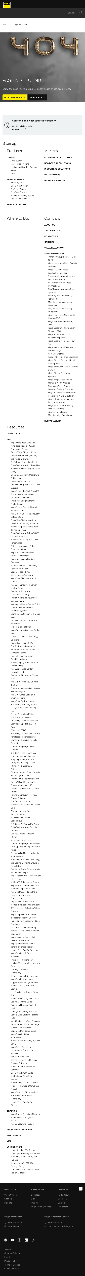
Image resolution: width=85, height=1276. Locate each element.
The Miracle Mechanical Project (25, 927)
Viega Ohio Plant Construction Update (24, 580)
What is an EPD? (18, 730)
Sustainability (53, 421)
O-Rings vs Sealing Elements (24, 1011)
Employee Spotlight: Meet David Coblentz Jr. (25, 476)
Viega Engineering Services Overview (23, 560)
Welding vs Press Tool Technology (20, 971)
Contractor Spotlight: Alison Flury (23, 725)
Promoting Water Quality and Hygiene (24, 1158)
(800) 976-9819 (13, 1222)
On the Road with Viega (21, 497)
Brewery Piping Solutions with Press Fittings (24, 664)
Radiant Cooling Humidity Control (22, 987)
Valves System (17, 182)
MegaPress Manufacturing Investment (60, 303)
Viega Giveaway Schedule (22, 1124)
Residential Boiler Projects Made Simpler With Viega (25, 871)
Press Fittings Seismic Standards (63, 357)
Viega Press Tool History (21, 1047)
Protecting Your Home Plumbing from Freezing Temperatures (25, 735)
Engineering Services (19, 1129)
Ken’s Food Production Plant (24, 462)
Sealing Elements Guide (21, 1001)
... (11, 25)
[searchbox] (40, 12)
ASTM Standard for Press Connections (59, 284)
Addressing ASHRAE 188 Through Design (22, 1165)
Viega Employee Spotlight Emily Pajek (25, 632)
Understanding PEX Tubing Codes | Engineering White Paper (26, 1152)
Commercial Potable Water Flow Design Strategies (25, 1171)
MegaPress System (19, 186)
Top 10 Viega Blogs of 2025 (23, 452)
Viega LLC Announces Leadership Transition (58, 271)
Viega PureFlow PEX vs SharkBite (21, 955)
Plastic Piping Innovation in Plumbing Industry (23, 657)
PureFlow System (18, 192)
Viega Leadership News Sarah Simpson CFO (61, 329)
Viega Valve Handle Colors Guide (25, 604)
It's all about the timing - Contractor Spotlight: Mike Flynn (25, 842)
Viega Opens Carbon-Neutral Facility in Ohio (24, 509)
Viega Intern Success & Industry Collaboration (25, 515)
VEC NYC (15, 1120)
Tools (13, 173)
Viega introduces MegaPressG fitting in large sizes (61, 400)
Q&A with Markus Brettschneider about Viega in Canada (25, 774)
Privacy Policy (11, 1261)
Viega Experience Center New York (61, 342)
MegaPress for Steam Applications (20, 1036)
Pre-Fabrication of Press (22, 801)
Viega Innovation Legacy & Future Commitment (22, 554)
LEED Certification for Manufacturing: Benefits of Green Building (26, 484)
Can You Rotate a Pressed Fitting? (22, 835)
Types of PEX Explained (21, 1027)
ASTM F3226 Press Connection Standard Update (25, 651)
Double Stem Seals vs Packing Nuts (24, 1016)
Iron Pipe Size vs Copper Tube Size (24, 994)
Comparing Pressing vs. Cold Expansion (24, 741)
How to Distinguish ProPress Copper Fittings (24, 796)
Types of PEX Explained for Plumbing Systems (22, 609)
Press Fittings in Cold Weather (24, 1082)
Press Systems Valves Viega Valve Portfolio (60, 297)
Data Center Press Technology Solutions (24, 638)
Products (10, 1189)
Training (12, 1111)
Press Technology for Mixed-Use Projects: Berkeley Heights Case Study (25, 468)
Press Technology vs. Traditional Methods (25, 829)
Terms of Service (12, 1264)
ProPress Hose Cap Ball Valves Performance (24, 541)
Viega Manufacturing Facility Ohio (60, 323)
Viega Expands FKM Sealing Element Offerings (60, 407)
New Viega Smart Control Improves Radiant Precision (60, 388)
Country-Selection (13, 1253)
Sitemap (8, 1249)
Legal (7, 1257)
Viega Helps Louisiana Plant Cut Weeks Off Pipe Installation (25, 887)
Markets (8, 1202)
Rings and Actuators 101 (22, 785)
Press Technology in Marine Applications (23, 502)
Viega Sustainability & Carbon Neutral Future (24, 586)
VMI (9, 1141)
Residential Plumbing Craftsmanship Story (20, 593)
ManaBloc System (19, 198)
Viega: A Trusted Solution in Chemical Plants (23, 696)
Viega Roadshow (54, 248)
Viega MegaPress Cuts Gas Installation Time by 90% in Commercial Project (23, 445)
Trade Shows (52, 230)
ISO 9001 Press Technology (23, 753)
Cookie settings (11, 1268)
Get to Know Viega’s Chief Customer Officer (22, 548)
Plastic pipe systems (20, 164)
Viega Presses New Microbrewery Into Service (26, 877)
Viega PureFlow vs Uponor (23, 979)
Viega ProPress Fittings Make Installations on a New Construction (24, 895)
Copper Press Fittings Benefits (24, 982)
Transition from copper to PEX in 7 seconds (25, 922)
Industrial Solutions (57, 169)
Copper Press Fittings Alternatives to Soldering (22, 573)
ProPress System (18, 189)
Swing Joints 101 (18, 814)
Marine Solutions (54, 180)
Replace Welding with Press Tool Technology (25, 964)
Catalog (12, 157)
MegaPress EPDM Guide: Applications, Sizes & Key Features (22, 1076)
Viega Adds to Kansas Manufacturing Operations (60, 413)
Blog (10, 439)
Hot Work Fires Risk (20, 1056)
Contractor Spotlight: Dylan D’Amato (23, 748)
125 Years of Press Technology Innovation (24, 622)
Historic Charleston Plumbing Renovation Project (24, 567)
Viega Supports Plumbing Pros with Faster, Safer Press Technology (24, 1095)
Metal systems (17, 160)
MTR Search (14, 1135)
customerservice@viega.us (58, 1226)
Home (5, 25)
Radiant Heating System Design (25, 998)
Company (63, 1189)
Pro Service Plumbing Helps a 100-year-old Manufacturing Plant (24, 707)
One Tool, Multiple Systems (23, 646)
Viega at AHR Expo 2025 (22, 643)
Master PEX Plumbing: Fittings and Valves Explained (24, 457)
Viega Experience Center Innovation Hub (22, 670)
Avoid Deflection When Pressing (25, 1021)
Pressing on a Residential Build (25, 778)
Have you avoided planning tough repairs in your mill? (23, 758)
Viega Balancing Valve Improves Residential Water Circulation (62, 394)
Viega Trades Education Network (25, 1114)
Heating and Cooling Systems (24, 167)
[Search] (80, 12)
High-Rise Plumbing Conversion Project (25, 1087)
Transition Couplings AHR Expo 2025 (62, 258)
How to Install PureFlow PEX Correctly (23, 1068)
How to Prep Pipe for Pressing (24, 950)
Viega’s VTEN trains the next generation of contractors (23, 945)
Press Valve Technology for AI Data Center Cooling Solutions (24, 522)
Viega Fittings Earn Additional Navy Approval (61, 362)
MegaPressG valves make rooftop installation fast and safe (25, 903)
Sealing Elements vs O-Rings (24, 1060)
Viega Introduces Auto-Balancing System (63, 368)
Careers (49, 242)
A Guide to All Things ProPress (25, 824)
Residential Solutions (57, 163)
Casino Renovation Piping (22, 714)
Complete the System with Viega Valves (25, 615)
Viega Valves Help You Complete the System (25, 683)
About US (49, 225)
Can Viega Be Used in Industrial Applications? (25, 855)
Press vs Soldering (19, 1063)
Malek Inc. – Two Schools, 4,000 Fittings (25, 790)
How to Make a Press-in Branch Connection (25, 932)
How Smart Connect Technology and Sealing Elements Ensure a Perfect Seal (25, 862)
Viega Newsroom (54, 253)
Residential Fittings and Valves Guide (24, 677)
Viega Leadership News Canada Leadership (62, 265)
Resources (37, 1189)
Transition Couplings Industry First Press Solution (61, 278)
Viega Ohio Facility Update (22, 701)
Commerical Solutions (58, 157)
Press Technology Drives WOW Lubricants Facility (25, 535)
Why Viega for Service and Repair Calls (25, 806)
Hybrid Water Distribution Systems (22, 1052)
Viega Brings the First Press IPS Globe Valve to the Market (25, 493)
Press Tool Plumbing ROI (22, 960)
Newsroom (63, 1206)
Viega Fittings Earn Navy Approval (59, 375)
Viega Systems (15, 179)
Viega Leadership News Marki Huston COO (61, 317)
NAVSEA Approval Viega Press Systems (61, 291)
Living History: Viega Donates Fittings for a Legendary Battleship (24, 765)
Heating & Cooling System (22, 195)
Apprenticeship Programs (22, 1117)
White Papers (15, 1147)
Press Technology (18, 204)
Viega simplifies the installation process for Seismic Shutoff (24, 916)
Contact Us (19, 129)
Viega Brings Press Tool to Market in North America (60, 381)
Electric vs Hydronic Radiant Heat (23, 1007)
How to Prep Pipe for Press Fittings (23, 1104)
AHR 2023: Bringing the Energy (25, 882)
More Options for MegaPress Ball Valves (25, 848)
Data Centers (52, 174)
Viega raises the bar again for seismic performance (24, 939)
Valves (13, 170)
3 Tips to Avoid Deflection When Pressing (25, 910)
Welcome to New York (21, 811)
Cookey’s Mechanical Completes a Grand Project (25, 690)
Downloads (13, 433)
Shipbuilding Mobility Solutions (24, 976)
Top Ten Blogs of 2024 (21, 626)
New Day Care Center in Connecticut (21, 819)
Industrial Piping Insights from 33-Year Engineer (24, 528)
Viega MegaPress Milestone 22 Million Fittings (62, 349)
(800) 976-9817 (13, 1226)
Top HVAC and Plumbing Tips (24, 782)
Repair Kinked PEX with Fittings (25, 1024)
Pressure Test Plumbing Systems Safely (25, 1042)
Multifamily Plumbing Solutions (24, 720)
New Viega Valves (56, 353)
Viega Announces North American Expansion (59, 336)
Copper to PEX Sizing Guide (23, 1031)
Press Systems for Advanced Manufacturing (23, 599)
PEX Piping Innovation (21, 717)
